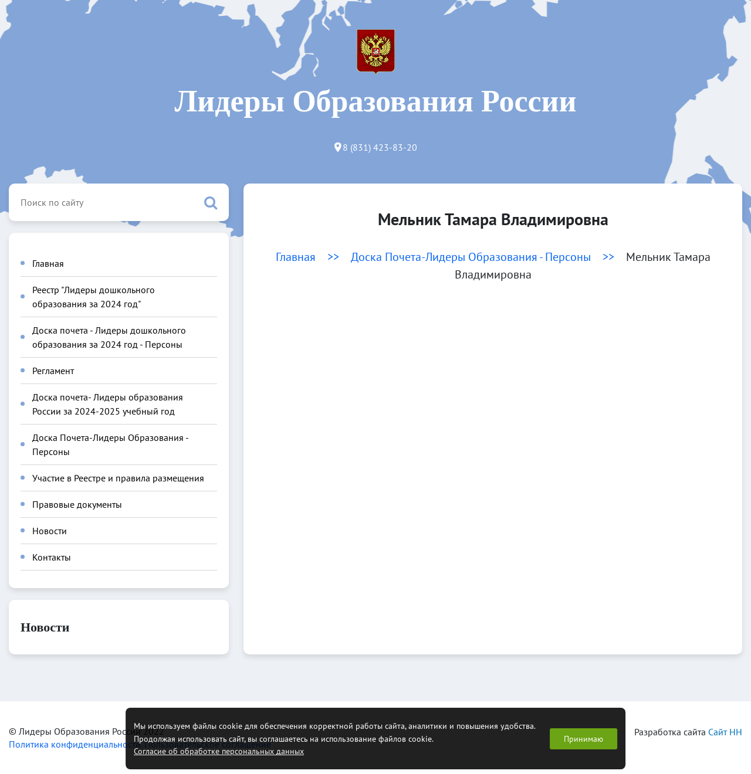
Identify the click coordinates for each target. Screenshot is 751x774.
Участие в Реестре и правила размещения (118, 478)
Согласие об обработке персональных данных (219, 750)
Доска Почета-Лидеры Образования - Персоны (471, 256)
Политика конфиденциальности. (76, 744)
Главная (48, 263)
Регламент (53, 370)
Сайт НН (725, 732)
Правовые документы (77, 504)
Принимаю (583, 738)
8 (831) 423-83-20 (380, 147)
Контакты (51, 557)
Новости (49, 531)
